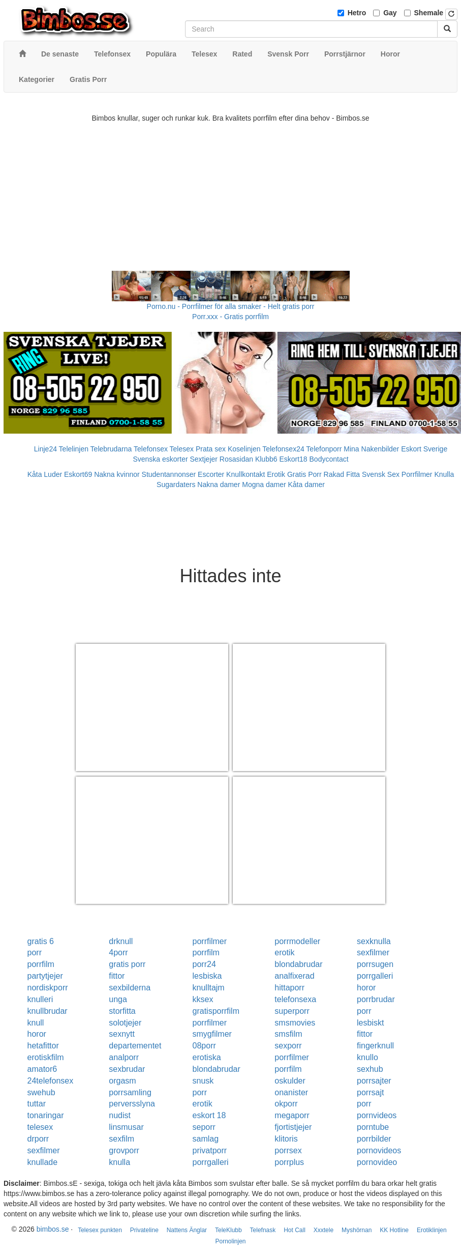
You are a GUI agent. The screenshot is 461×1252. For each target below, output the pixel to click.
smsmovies (294, 1022)
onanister (291, 1092)
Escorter (211, 474)
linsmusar (126, 1127)
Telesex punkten (100, 1230)
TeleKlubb (228, 1230)
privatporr (210, 1150)
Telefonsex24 (283, 449)
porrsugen (375, 964)
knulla (119, 1162)
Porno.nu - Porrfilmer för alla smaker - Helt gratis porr (231, 306)
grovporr (124, 1150)
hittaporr (289, 987)
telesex (40, 1127)
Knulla (444, 474)
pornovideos (379, 1150)
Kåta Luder (45, 474)
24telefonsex (50, 1080)
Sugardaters (176, 484)
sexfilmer (373, 952)
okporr (285, 1103)
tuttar (36, 1103)
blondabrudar (298, 964)
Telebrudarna (111, 449)
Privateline (144, 1230)
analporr (124, 1057)
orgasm (122, 1080)
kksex (203, 999)
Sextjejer (203, 459)
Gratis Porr (304, 474)
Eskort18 (293, 459)
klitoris (285, 1138)
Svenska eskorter (160, 459)
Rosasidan (236, 459)
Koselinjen (244, 449)
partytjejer (45, 976)
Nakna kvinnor (117, 474)
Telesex (182, 449)
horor (366, 987)
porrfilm (206, 952)
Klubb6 (266, 459)
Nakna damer (218, 484)
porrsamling (130, 1092)
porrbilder (374, 1138)
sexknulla (374, 941)
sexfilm (121, 1138)
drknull (121, 941)
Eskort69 (78, 474)
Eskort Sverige (424, 449)
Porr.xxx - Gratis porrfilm (230, 316)
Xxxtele (323, 1230)
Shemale (429, 13)
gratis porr (127, 964)
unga (118, 999)
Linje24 (45, 449)
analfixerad (294, 976)
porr (34, 952)
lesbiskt (370, 1022)
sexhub (370, 1069)
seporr (204, 1127)
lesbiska (207, 976)
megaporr (291, 1115)
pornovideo (377, 1162)
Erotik (276, 474)
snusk (203, 1080)
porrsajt (370, 1092)
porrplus (289, 1162)
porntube (373, 1127)
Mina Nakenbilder (371, 449)
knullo (367, 1057)
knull (35, 1022)
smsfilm (288, 1034)
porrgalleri (375, 976)
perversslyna (132, 1103)
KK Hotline (394, 1230)
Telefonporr (324, 449)
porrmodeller (297, 941)
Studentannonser (169, 474)
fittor (117, 976)
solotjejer (125, 1022)
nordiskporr (47, 987)
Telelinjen (73, 449)
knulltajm (209, 987)
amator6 (42, 1069)
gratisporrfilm (216, 1011)
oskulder (289, 1080)
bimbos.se (53, 1229)
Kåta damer (306, 484)
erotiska (207, 1057)
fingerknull (375, 1045)
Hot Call (294, 1230)
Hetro (357, 13)
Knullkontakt (245, 474)
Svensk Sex (380, 474)
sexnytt (122, 1034)
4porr (118, 952)
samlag (206, 1138)
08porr (204, 1045)
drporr (38, 1138)
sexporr (287, 1045)
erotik (284, 952)
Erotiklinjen (432, 1230)
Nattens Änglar (187, 1230)
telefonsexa (295, 999)
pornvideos (376, 1115)
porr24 (204, 964)
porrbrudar (376, 999)
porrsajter (374, 1080)
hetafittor (43, 1045)
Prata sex (211, 449)
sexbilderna (129, 987)
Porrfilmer (417, 474)
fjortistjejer (293, 1127)
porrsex (287, 1150)
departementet (135, 1045)
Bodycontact (329, 459)
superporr (291, 1011)
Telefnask (263, 1230)
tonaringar (45, 1115)
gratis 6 (40, 941)
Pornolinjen (230, 1241)
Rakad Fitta (342, 474)
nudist (120, 1115)
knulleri (40, 999)
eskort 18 (209, 1115)
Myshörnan (357, 1230)
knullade (42, 1162)
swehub (41, 1092)
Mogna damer (264, 484)
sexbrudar (127, 1069)
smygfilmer (212, 1034)
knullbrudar (47, 1011)
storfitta (122, 1011)
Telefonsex (151, 449)
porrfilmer (210, 941)
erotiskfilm (45, 1057)
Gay (389, 13)
